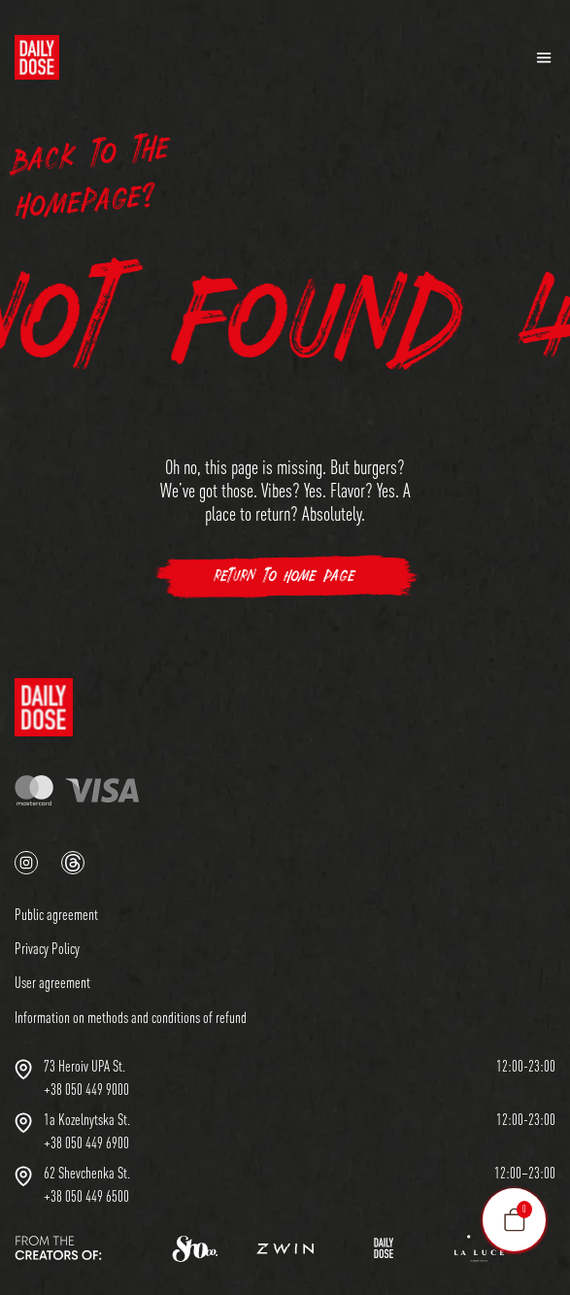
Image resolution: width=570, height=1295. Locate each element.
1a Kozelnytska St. (87, 1119)
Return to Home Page (285, 576)
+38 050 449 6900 (86, 1142)
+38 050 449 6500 (86, 1196)
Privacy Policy (47, 948)
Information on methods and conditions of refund (131, 1017)
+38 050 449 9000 (86, 1089)
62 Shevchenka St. (87, 1172)
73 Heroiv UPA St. (84, 1065)
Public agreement (56, 914)
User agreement (52, 982)
